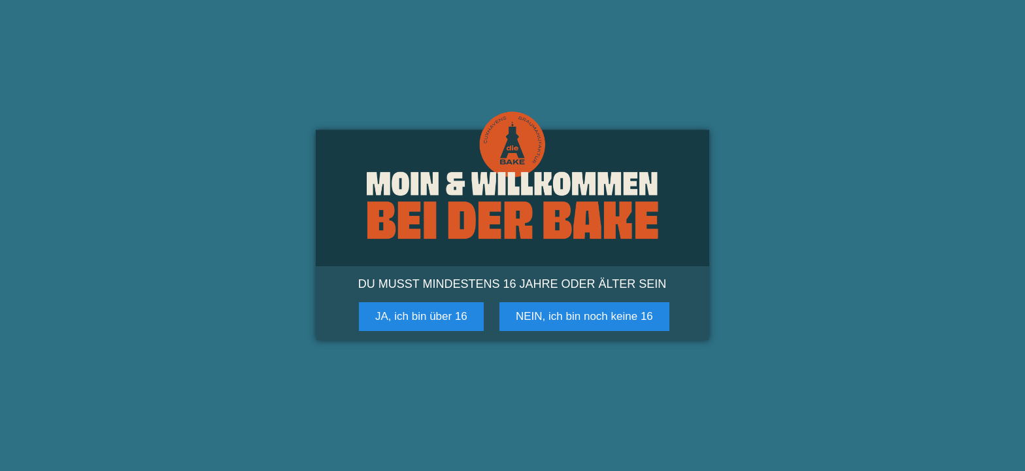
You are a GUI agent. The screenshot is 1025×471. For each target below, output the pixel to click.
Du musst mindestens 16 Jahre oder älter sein (512, 283)
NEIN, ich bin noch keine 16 (584, 316)
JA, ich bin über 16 (421, 316)
